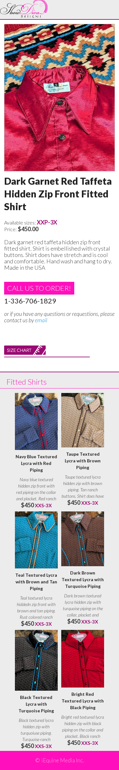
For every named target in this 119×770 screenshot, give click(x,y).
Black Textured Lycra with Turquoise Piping (36, 704)
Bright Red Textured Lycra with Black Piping (83, 700)
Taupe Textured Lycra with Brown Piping (83, 460)
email (41, 320)
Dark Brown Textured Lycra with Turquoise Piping (83, 579)
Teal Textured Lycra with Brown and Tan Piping (36, 581)
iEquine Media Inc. (62, 760)
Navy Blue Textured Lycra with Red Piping (36, 463)
